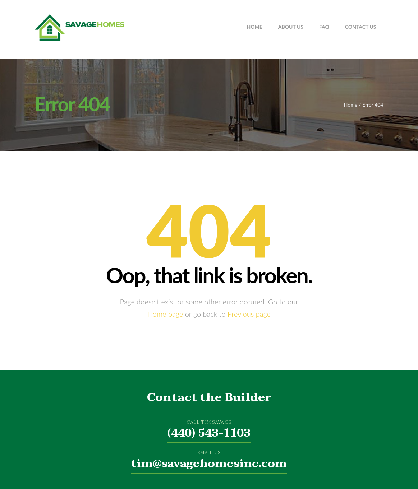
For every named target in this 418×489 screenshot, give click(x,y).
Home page (165, 313)
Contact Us (360, 27)
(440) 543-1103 (209, 433)
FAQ (324, 27)
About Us (290, 27)
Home (254, 27)
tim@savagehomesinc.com (209, 464)
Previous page (249, 313)
